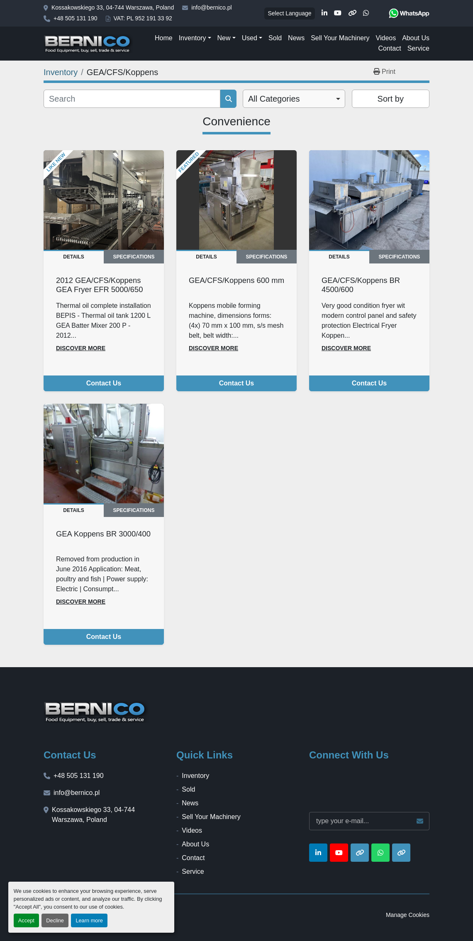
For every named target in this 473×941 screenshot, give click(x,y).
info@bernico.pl (211, 7)
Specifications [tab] (134, 257)
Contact (389, 48)
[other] (352, 13)
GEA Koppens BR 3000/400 (103, 533)
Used (249, 37)
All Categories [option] (274, 98)
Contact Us (103, 383)
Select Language (289, 13)
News (296, 37)
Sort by (391, 98)
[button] (195, 38)
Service (418, 48)
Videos (386, 37)
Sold (275, 37)
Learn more (89, 920)
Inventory (192, 37)
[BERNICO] (96, 711)
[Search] (132, 99)
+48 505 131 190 (76, 18)
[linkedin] (324, 13)
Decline (55, 920)
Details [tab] (73, 257)
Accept (26, 920)
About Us (415, 37)
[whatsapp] (366, 13)
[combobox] (294, 99)
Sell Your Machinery (340, 37)
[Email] (369, 821)
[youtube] (337, 13)
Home (164, 37)
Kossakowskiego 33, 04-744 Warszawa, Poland (112, 7)
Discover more (80, 348)
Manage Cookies (407, 915)
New (224, 37)
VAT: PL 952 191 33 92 (143, 18)
